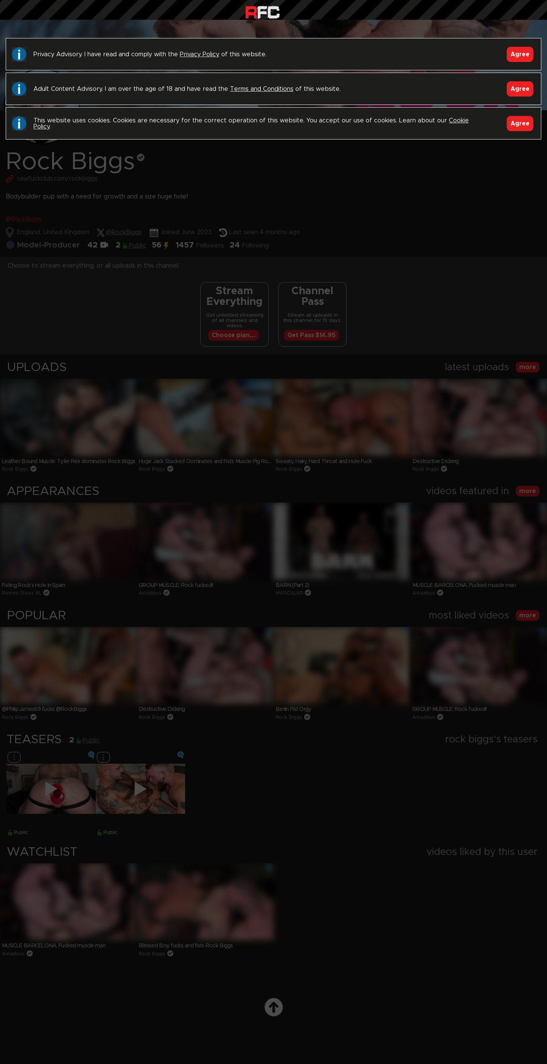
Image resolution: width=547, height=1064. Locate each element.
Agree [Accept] (520, 54)
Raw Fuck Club (262, 11)
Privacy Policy (199, 54)
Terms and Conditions (261, 89)
